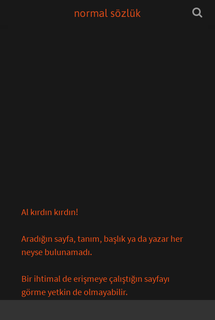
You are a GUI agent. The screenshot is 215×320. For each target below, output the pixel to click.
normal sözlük (107, 13)
